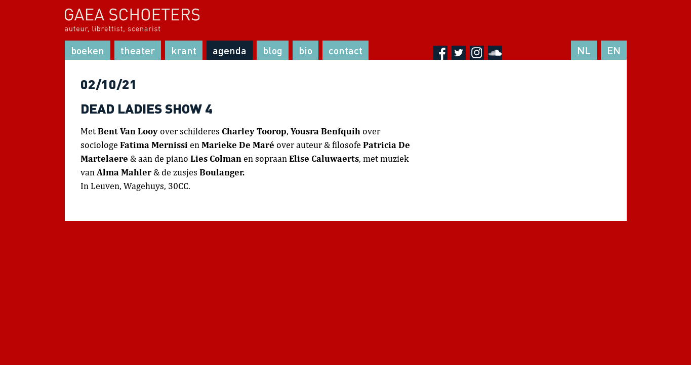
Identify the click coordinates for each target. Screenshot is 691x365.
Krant (183, 50)
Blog (272, 50)
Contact (345, 50)
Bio (305, 50)
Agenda (230, 50)
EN (614, 50)
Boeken (87, 50)
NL (584, 50)
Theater (137, 50)
